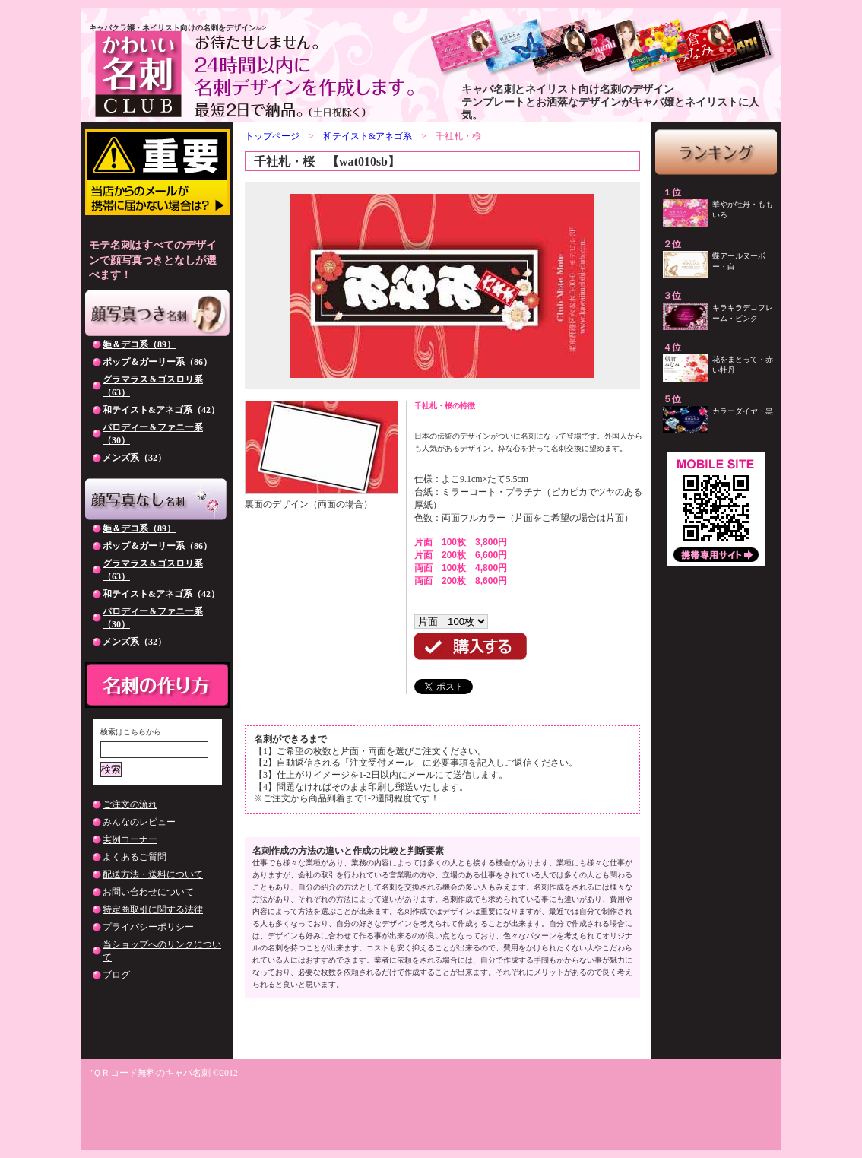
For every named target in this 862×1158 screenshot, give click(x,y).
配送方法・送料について (153, 874)
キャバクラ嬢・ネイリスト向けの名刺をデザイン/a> (177, 28)
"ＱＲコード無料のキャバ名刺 (150, 1073)
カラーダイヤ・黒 (742, 411)
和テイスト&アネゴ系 (367, 136)
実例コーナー (130, 839)
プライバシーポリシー (148, 927)
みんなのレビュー (139, 822)
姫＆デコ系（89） (139, 344)
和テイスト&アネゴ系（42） (161, 410)
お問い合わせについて (148, 892)
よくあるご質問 (134, 857)
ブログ (116, 974)
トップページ (272, 136)
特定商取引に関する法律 (153, 909)
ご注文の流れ (130, 804)
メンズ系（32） (134, 457)
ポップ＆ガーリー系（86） (157, 362)
